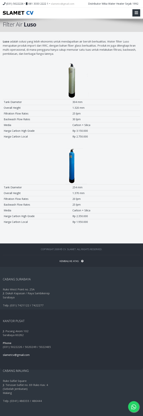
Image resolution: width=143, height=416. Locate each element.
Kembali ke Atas (72, 261)
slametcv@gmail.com (62, 3)
